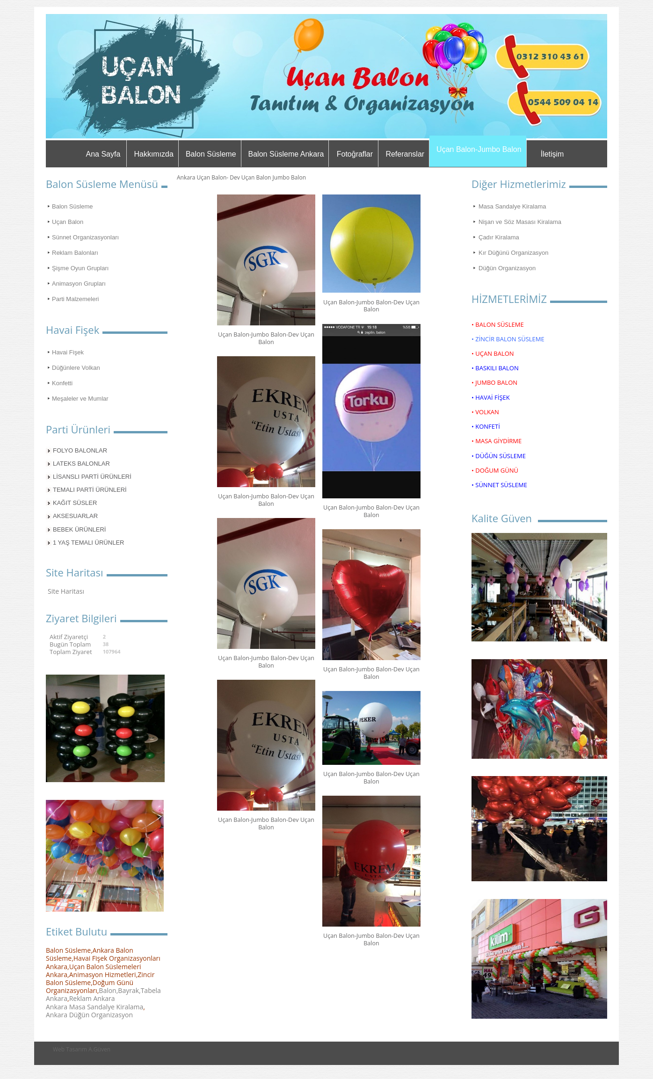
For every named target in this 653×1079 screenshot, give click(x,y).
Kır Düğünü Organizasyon (514, 252)
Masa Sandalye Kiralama (512, 206)
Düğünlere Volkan (76, 367)
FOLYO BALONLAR (80, 450)
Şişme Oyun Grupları (80, 268)
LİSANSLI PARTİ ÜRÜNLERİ (92, 476)
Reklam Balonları (75, 252)
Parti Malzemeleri (75, 298)
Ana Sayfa (103, 154)
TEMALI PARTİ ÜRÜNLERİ (90, 489)
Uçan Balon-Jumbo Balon (478, 149)
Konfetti (62, 383)
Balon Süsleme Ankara (286, 154)
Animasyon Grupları (79, 283)
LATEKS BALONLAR (81, 463)
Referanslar (404, 154)
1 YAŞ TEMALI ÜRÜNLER (88, 542)
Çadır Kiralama (499, 237)
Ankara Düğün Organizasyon (89, 1014)
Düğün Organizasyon (507, 268)
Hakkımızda (153, 154)
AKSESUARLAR (75, 515)
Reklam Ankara (92, 998)
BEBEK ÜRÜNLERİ (79, 529)
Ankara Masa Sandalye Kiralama (94, 1006)
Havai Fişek (68, 352)
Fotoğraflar (355, 154)
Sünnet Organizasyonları (85, 237)
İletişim (552, 154)
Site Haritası (66, 591)
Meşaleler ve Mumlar (80, 398)
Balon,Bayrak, (119, 990)
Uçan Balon (67, 221)
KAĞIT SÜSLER (75, 502)
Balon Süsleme (211, 154)
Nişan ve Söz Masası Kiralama (520, 221)
